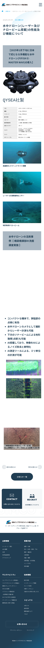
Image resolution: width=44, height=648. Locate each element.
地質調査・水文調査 (29, 560)
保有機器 (26, 566)
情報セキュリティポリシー (9, 586)
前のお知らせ (11, 467)
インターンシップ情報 (30, 583)
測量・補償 (27, 558)
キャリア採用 (27, 586)
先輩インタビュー (29, 589)
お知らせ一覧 (22, 477)
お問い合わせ (22, 624)
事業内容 (27, 541)
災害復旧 (26, 555)
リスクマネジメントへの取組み (10, 583)
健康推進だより (28, 611)
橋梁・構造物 (27, 552)
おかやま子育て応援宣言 (9, 597)
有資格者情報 (6, 555)
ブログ (26, 614)
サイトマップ (30, 630)
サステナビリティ (9, 575)
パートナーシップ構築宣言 (9, 600)
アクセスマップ (6, 558)
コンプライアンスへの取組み (10, 580)
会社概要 (4, 549)
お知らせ (20, 20)
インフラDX (27, 563)
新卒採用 (26, 580)
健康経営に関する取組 (8, 603)
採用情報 (27, 575)
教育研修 (26, 608)
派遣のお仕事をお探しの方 (31, 591)
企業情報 (5, 541)
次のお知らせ (32, 467)
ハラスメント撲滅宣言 (8, 591)
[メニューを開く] (40, 4)
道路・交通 (27, 546)
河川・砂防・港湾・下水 (30, 549)
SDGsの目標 (5, 589)
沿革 (3, 552)
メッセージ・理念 (7, 546)
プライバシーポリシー (16, 630)
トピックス (28, 600)
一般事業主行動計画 (7, 594)
